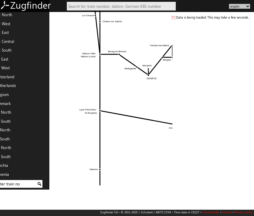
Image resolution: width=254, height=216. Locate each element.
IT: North (9, 131)
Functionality (210, 212)
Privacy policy (244, 212)
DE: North (10, 16)
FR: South (10, 122)
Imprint (227, 212)
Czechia (8, 167)
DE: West (9, 25)
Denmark (10, 104)
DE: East (9, 34)
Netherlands (12, 87)
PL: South (10, 158)
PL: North (10, 149)
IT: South (9, 140)
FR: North (10, 113)
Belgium (9, 96)
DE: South (10, 51)
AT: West (9, 69)
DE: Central (11, 43)
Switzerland (12, 78)
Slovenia (9, 175)
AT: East (8, 60)
